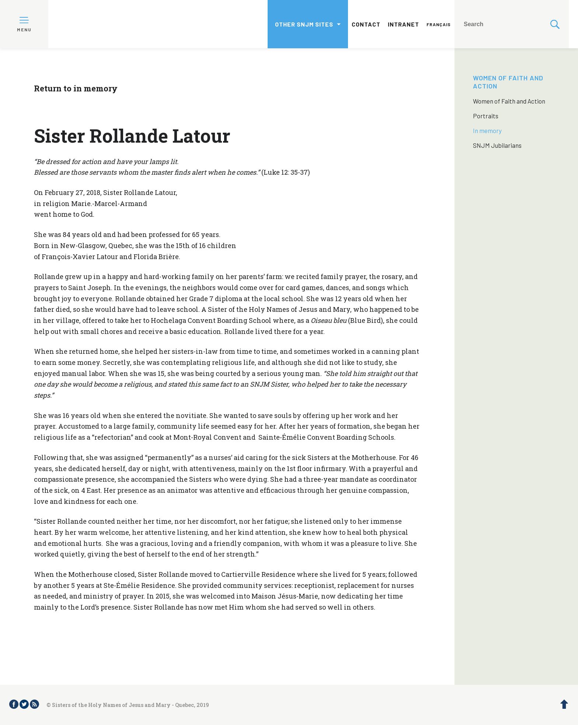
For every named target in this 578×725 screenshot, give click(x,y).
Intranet (403, 24)
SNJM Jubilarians (497, 145)
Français (438, 24)
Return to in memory (76, 88)
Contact (366, 24)
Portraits (485, 115)
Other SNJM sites (304, 24)
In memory (487, 130)
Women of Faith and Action (509, 101)
